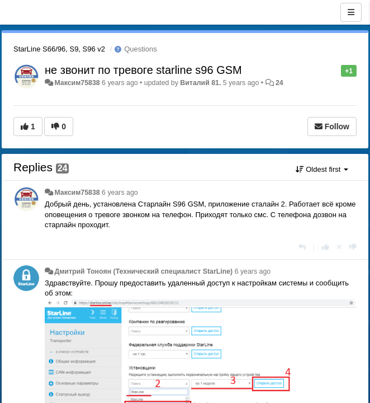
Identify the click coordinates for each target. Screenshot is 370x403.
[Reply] (302, 247)
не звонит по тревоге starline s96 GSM (143, 70)
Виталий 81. (200, 83)
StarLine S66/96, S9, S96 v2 (59, 49)
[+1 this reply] (325, 247)
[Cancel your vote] (339, 247)
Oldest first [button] (322, 169)
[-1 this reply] (353, 247)
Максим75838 (76, 83)
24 (279, 83)
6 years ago (120, 192)
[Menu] (351, 12)
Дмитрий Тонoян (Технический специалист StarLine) (143, 271)
